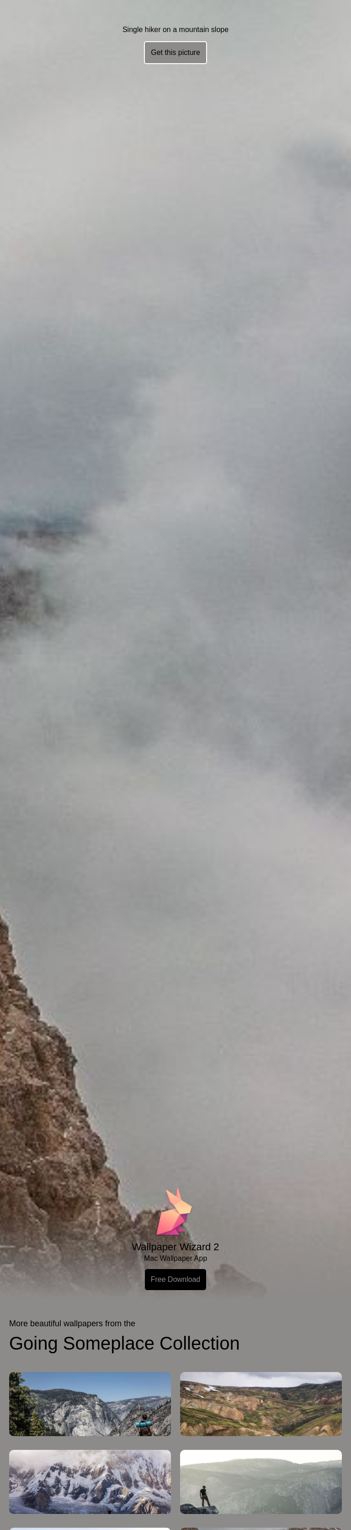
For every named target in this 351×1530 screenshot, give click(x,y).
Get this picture (175, 52)
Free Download (176, 1279)
